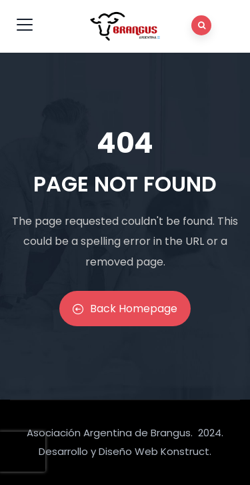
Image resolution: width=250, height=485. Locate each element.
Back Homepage (125, 308)
